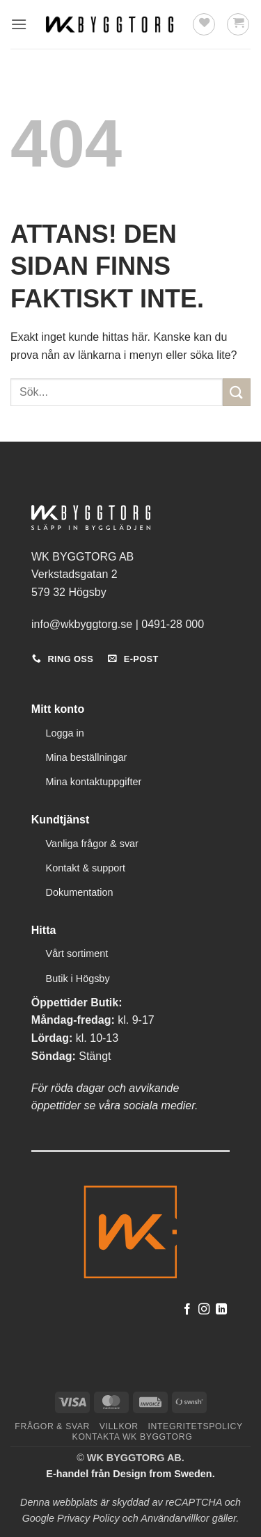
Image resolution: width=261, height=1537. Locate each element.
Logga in (65, 733)
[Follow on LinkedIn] (221, 1309)
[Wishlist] (204, 24)
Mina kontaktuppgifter (94, 781)
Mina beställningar (86, 757)
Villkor (119, 1426)
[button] (18, 24)
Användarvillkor (175, 1518)
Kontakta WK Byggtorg (132, 1437)
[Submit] (237, 391)
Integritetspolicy (195, 1426)
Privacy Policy (88, 1518)
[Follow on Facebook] (187, 1309)
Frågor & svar (52, 1426)
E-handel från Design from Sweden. (130, 1473)
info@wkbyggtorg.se (81, 624)
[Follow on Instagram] (203, 1309)
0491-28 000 (172, 624)
